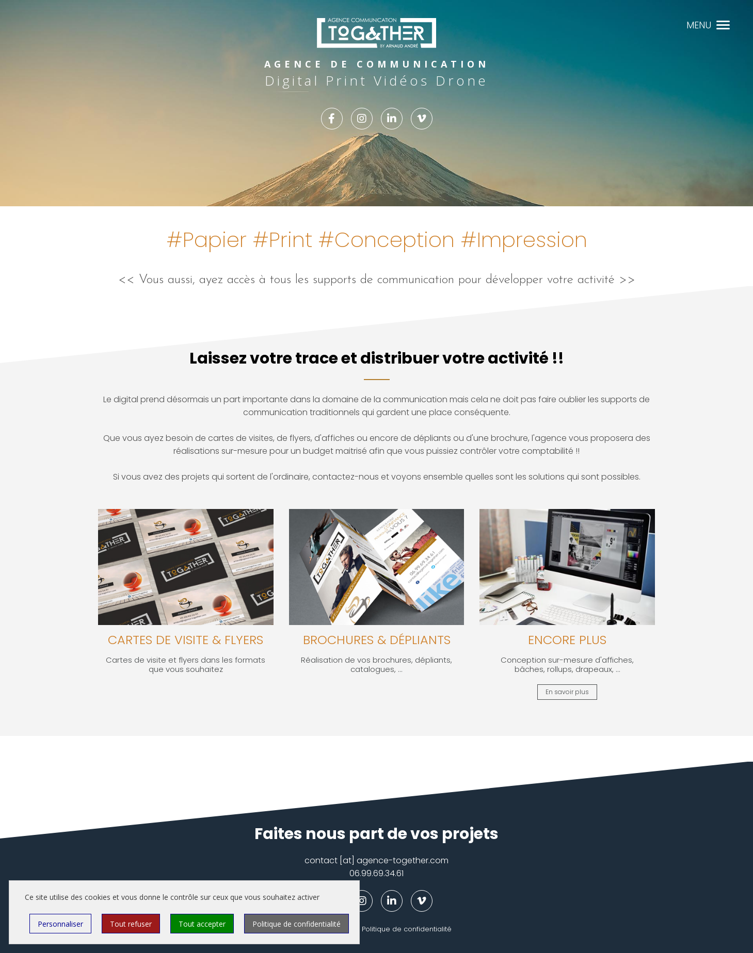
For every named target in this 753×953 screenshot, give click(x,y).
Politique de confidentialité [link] (296, 924)
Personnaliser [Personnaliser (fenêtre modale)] (60, 924)
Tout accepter (202, 924)
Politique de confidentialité (407, 929)
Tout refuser (131, 924)
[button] (723, 23)
